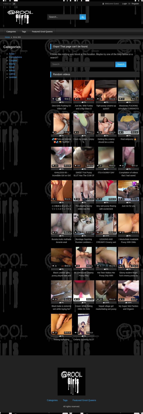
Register (135, 4)
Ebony (12, 64)
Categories (11, 31)
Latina (12, 74)
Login (124, 4)
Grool (11, 67)
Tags (24, 31)
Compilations (15, 57)
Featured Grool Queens (42, 31)
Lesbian (13, 77)
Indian (12, 70)
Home (7, 37)
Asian (12, 54)
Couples (13, 60)
